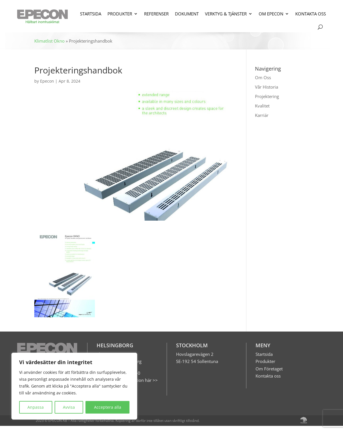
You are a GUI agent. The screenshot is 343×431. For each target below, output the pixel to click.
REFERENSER (156, 14)
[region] (74, 386)
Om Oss (263, 77)
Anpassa (35, 407)
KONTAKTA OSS (310, 14)
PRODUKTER (119, 14)
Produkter (265, 361)
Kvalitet (262, 106)
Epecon (47, 81)
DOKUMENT (187, 14)
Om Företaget (269, 369)
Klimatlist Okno (49, 41)
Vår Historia (266, 87)
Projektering (267, 96)
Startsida (264, 354)
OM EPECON (271, 14)
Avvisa (69, 407)
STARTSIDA (90, 14)
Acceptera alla (107, 407)
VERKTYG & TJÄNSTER (226, 14)
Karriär (261, 115)
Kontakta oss (268, 376)
